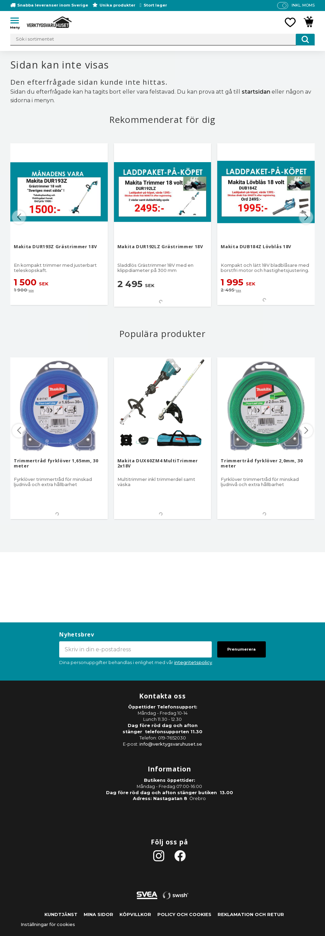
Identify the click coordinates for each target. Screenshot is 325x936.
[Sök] (305, 39)
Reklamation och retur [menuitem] (251, 914)
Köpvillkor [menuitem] (135, 914)
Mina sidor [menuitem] (98, 914)
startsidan (256, 91)
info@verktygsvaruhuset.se (170, 744)
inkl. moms (303, 5)
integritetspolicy (193, 662)
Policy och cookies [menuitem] (184, 914)
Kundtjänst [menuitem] (60, 914)
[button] (17, 22)
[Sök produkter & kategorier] (162, 39)
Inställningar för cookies (48, 924)
